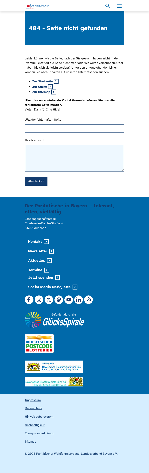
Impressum (33, 400)
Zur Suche (39, 87)
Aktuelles (36, 260)
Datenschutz (33, 408)
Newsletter (37, 251)
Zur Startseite (42, 81)
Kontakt (35, 241)
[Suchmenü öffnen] (107, 6)
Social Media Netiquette (49, 287)
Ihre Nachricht (34, 140)
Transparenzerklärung (39, 433)
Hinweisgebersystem (39, 417)
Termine (35, 270)
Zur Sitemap (41, 92)
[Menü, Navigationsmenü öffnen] (119, 6)
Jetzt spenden (40, 277)
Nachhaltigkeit (35, 425)
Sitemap (30, 442)
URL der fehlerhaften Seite (44, 120)
